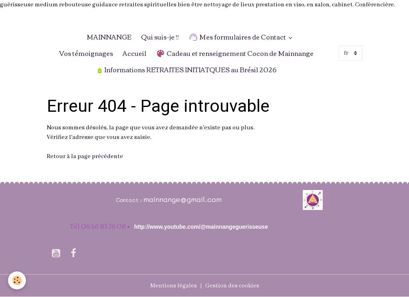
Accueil (134, 53)
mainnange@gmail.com (182, 199)
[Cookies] (17, 280)
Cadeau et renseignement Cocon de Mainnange (235, 53)
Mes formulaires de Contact (238, 37)
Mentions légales (173, 285)
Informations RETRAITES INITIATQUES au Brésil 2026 (186, 69)
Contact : (129, 200)
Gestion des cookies (232, 285)
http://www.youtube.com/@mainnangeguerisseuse (201, 227)
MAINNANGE (105, 37)
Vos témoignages (86, 53)
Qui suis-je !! (160, 37)
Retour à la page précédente (85, 156)
